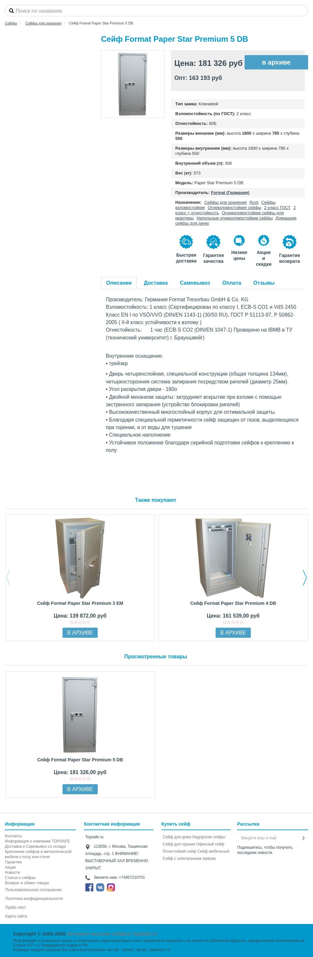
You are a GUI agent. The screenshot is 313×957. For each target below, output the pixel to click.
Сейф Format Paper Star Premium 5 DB (80, 759)
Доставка (156, 283)
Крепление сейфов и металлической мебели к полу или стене (38, 854)
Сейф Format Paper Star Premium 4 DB (233, 603)
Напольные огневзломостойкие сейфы (234, 218)
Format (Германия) (230, 192)
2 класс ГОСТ (277, 207)
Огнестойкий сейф (179, 851)
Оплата (231, 283)
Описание (119, 283)
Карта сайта (16, 916)
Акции (10, 867)
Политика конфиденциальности (34, 898)
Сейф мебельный (213, 851)
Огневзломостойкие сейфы (235, 207)
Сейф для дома (177, 837)
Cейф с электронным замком (189, 858)
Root (253, 202)
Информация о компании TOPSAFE (37, 841)
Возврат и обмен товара (27, 883)
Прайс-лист (15, 907)
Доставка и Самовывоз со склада (35, 846)
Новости (12, 872)
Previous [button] (8, 577)
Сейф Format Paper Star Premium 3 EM (80, 603)
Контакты (13, 836)
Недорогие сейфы (208, 837)
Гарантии (13, 862)
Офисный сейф (210, 844)
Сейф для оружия (179, 844)
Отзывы (264, 283)
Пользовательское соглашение (33, 890)
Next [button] (305, 577)
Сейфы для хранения (225, 202)
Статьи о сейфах (20, 877)
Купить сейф (176, 824)
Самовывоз (195, 283)
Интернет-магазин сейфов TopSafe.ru (112, 933)
